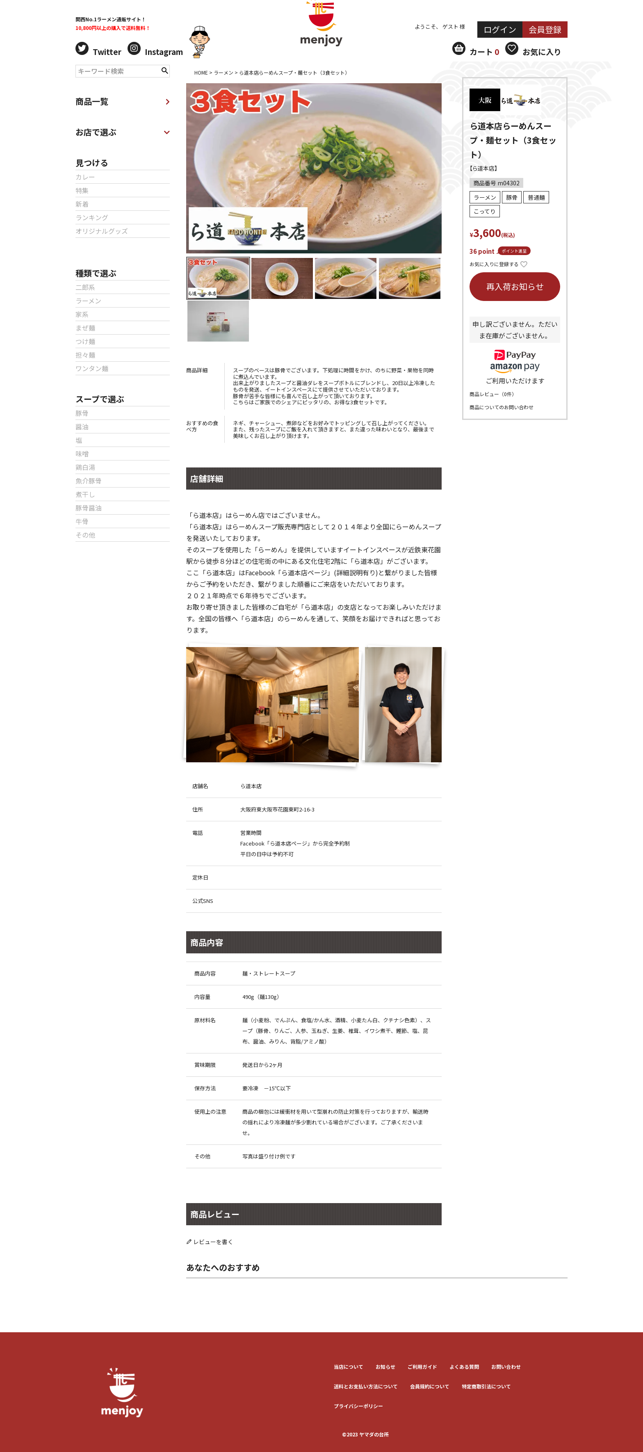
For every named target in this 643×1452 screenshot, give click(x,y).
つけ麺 (85, 341)
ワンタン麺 (91, 368)
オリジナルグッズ (101, 231)
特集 (82, 190)
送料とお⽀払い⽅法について (366, 1386)
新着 (82, 204)
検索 (164, 69)
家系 (82, 314)
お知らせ (385, 1366)
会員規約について (429, 1386)
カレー (85, 177)
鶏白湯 (85, 467)
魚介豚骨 (88, 481)
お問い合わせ (506, 1366)
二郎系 (85, 287)
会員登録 (545, 29)
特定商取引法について (486, 1386)
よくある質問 (464, 1366)
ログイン (499, 29)
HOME (201, 72)
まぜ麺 (85, 328)
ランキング (91, 217)
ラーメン (88, 300)
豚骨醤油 (88, 508)
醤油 (82, 426)
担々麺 (85, 355)
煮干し (85, 494)
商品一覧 (122, 101)
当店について (348, 1366)
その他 (85, 535)
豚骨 (82, 413)
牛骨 (82, 521)
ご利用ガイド (422, 1366)
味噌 (82, 453)
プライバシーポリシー (358, 1405)
